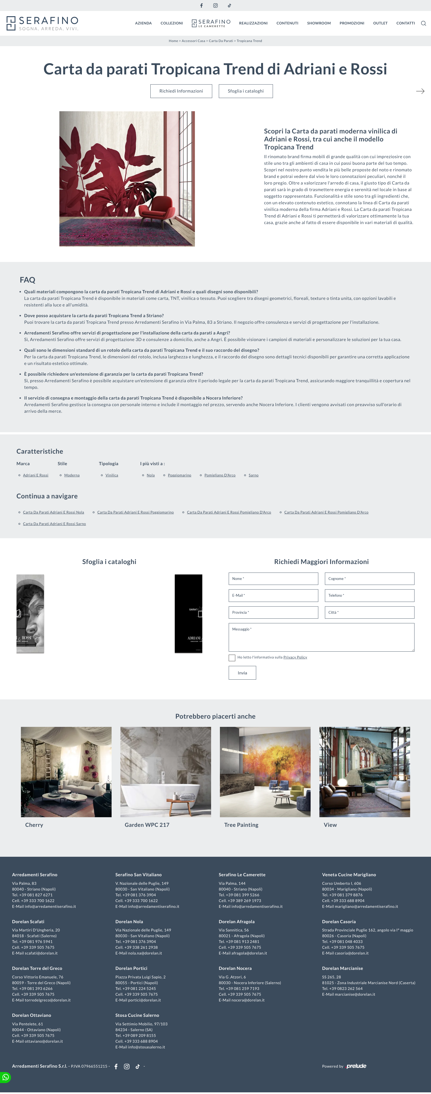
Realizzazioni (253, 23)
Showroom (319, 23)
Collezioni (172, 23)
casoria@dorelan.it (351, 953)
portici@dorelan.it (145, 1000)
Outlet (380, 23)
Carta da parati (221, 40)
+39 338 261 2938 (142, 948)
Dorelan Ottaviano (32, 1015)
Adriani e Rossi (35, 474)
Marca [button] (23, 463)
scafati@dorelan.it (42, 953)
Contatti (405, 23)
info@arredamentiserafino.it (51, 907)
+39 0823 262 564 (345, 989)
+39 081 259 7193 (242, 989)
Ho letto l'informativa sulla (272, 656)
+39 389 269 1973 (244, 901)
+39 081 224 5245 (140, 989)
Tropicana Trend (249, 40)
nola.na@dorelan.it (145, 953)
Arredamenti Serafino (36, 875)
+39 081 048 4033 (345, 942)
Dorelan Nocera (235, 969)
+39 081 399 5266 (242, 895)
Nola (151, 474)
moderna (72, 474)
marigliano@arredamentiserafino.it (365, 907)
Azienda (143, 23)
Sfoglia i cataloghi (246, 90)
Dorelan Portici (132, 969)
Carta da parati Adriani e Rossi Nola (53, 511)
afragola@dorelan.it (249, 953)
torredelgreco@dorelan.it (49, 1000)
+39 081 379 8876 (345, 895)
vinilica (112, 474)
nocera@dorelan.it (248, 1000)
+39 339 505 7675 (39, 948)
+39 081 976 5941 (37, 942)
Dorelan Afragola (237, 922)
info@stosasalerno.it (147, 1047)
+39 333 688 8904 (347, 901)
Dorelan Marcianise (342, 969)
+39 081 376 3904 (140, 895)
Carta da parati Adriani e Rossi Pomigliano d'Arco (229, 511)
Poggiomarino (179, 474)
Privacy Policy (295, 656)
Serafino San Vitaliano (139, 875)
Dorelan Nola (130, 922)
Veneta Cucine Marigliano (348, 875)
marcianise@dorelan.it (354, 994)
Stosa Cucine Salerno (138, 1015)
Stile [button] (62, 463)
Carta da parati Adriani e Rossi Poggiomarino (135, 511)
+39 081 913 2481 (242, 942)
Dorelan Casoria (338, 922)
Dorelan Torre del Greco (38, 969)
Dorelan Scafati (29, 922)
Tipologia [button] (108, 463)
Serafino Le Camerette (242, 875)
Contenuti (288, 23)
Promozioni (352, 23)
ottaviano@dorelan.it (45, 1041)
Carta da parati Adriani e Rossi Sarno (54, 523)
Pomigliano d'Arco (220, 474)
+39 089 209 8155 (140, 1036)
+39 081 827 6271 (37, 895)
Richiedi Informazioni (181, 90)
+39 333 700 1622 (39, 901)
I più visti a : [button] (152, 463)
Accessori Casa (193, 40)
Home (173, 40)
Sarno (254, 474)
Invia (242, 672)
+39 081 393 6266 (37, 989)
